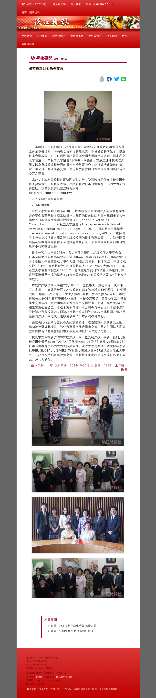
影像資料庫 (28, 43)
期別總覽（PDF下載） (34, 4)
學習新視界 (76, 35)
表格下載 (55, 689)
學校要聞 (42, 35)
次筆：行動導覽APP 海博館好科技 (72, 631)
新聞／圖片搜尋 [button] (32, 12)
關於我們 (76, 4)
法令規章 (43, 689)
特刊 (124, 35)
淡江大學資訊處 (64, 676)
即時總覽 (26, 35)
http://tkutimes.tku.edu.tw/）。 (53, 193)
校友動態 (111, 35)
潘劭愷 (39, 676)
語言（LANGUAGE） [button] (99, 4)
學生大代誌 (95, 35)
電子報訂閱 (59, 4)
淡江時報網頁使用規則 (85, 689)
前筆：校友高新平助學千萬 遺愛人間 (73, 625)
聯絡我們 (31, 689)
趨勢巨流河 (58, 35)
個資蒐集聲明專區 (108, 689)
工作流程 (66, 689)
